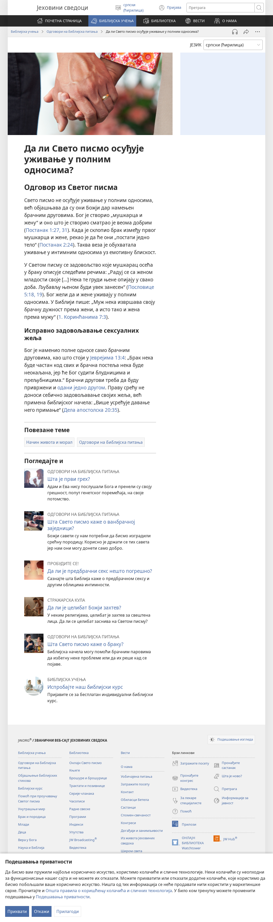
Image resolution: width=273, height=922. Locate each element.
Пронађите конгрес (185, 778)
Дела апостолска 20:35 (90, 409)
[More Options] (257, 32)
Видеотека (77, 847)
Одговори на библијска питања (72, 31)
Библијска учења (24, 31)
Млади (23, 824)
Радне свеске (79, 809)
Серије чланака (81, 793)
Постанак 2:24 (56, 244)
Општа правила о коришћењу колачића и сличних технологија (109, 890)
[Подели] (246, 32)
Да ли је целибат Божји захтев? (84, 607)
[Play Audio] (235, 32)
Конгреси (128, 822)
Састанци (128, 807)
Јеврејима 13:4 (107, 357)
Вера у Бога (27, 839)
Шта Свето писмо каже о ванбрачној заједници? (91, 524)
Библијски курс (30, 788)
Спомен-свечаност (136, 815)
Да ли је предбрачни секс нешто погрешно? (99, 570)
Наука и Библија (31, 847)
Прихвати (17, 911)
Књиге (74, 770)
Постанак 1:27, (43, 230)
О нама (126, 766)
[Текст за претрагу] (220, 7)
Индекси (76, 824)
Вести (125, 752)
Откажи (41, 911)
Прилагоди (67, 911)
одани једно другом (81, 387)
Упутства (76, 832)
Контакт (127, 792)
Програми (77, 816)
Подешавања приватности (63, 897)
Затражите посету (135, 784)
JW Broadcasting (83, 839)
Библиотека (79, 752)
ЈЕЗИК (195, 45)
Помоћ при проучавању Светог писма (37, 798)
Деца (22, 832)
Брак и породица (32, 816)
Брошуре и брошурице (88, 778)
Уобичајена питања (136, 776)
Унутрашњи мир (31, 809)
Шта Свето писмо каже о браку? (85, 644)
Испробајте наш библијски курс (85, 686)
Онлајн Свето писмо (85, 762)
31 (64, 230)
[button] (112, 21)
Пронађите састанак (227, 765)
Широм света (131, 851)
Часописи (77, 801)
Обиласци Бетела (135, 799)
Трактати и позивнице (87, 785)
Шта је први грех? (68, 478)
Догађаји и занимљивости (142, 830)
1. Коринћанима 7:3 (82, 316)
